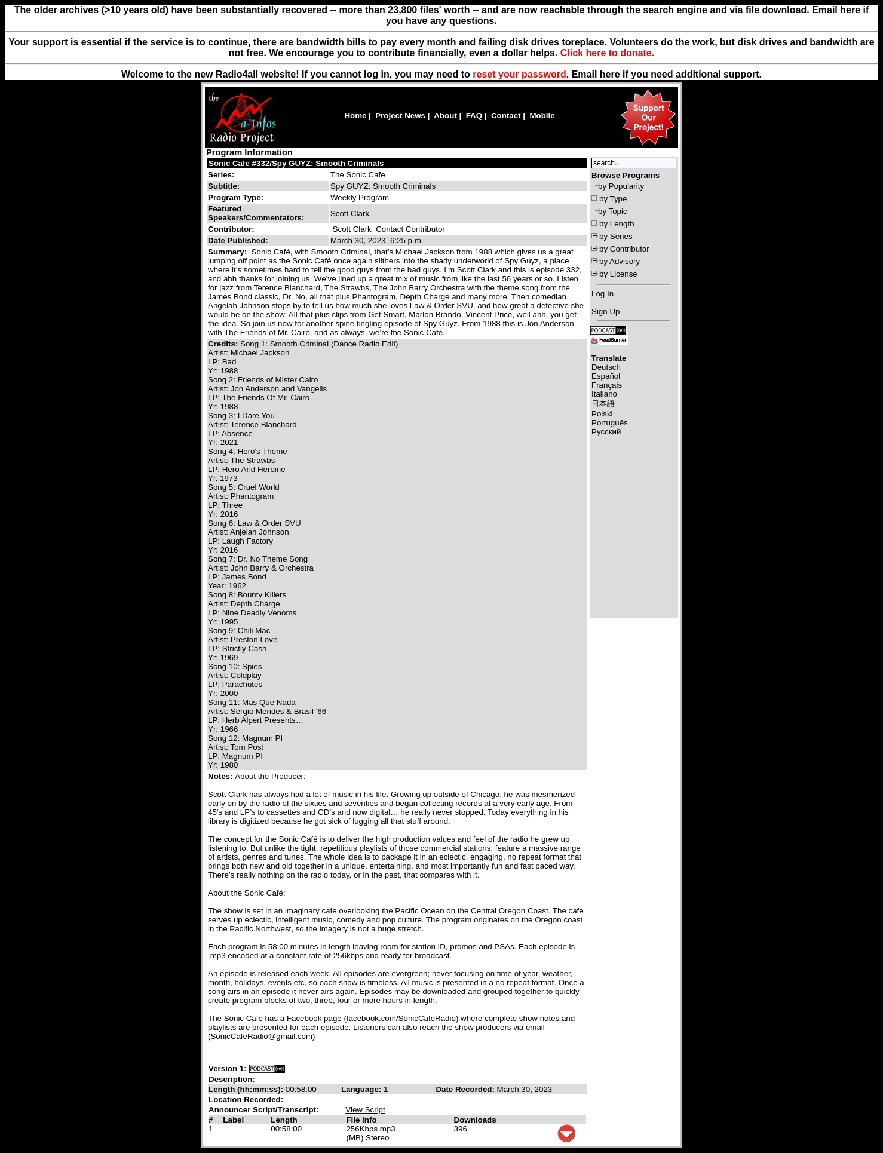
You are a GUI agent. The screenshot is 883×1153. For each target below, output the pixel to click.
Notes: (221, 776)
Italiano (604, 394)
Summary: (228, 251)
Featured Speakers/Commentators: (256, 213)
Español (605, 376)
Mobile (541, 115)
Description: (232, 1079)
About (445, 115)
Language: (362, 1089)
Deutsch (606, 367)
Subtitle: (224, 186)
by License (618, 273)
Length (284, 1119)
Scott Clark (352, 229)
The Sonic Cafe (357, 174)
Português (609, 422)
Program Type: (235, 197)
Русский (606, 431)
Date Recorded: (466, 1089)
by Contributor (624, 248)
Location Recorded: (246, 1099)
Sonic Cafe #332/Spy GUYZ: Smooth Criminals (296, 163)
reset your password (519, 74)
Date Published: (238, 240)
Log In (602, 293)
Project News (400, 115)
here (610, 74)
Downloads (475, 1119)
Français (606, 385)
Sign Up (605, 311)
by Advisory (619, 261)
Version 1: (228, 1068)
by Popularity (621, 186)
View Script (365, 1109)
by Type (613, 198)
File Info (361, 1119)
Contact (506, 115)
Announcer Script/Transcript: (263, 1109)
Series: (221, 174)
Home (355, 115)
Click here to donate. (607, 53)
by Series (616, 236)
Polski (602, 413)
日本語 (603, 403)
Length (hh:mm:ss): (247, 1089)
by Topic (612, 211)
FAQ (474, 115)
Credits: (224, 343)
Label (233, 1119)
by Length (616, 223)
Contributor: (231, 229)
